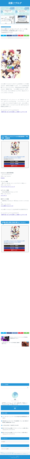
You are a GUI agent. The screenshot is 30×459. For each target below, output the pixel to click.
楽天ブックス (14, 165)
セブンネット (4, 195)
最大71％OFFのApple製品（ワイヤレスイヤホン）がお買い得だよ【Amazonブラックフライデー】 (15, 433)
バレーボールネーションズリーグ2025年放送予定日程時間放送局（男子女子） (15, 417)
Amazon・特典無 (14, 163)
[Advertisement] (15, 45)
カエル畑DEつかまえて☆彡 (7, 205)
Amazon (3, 177)
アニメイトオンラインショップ (8, 186)
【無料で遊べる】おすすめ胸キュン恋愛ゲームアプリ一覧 (14, 111)
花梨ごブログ (15, 3)
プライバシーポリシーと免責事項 (14, 456)
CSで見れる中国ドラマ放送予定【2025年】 (10, 425)
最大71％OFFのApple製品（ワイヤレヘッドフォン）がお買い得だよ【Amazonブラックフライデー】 (15, 429)
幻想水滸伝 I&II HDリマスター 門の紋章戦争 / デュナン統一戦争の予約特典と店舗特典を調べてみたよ (15, 422)
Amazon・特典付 (14, 161)
